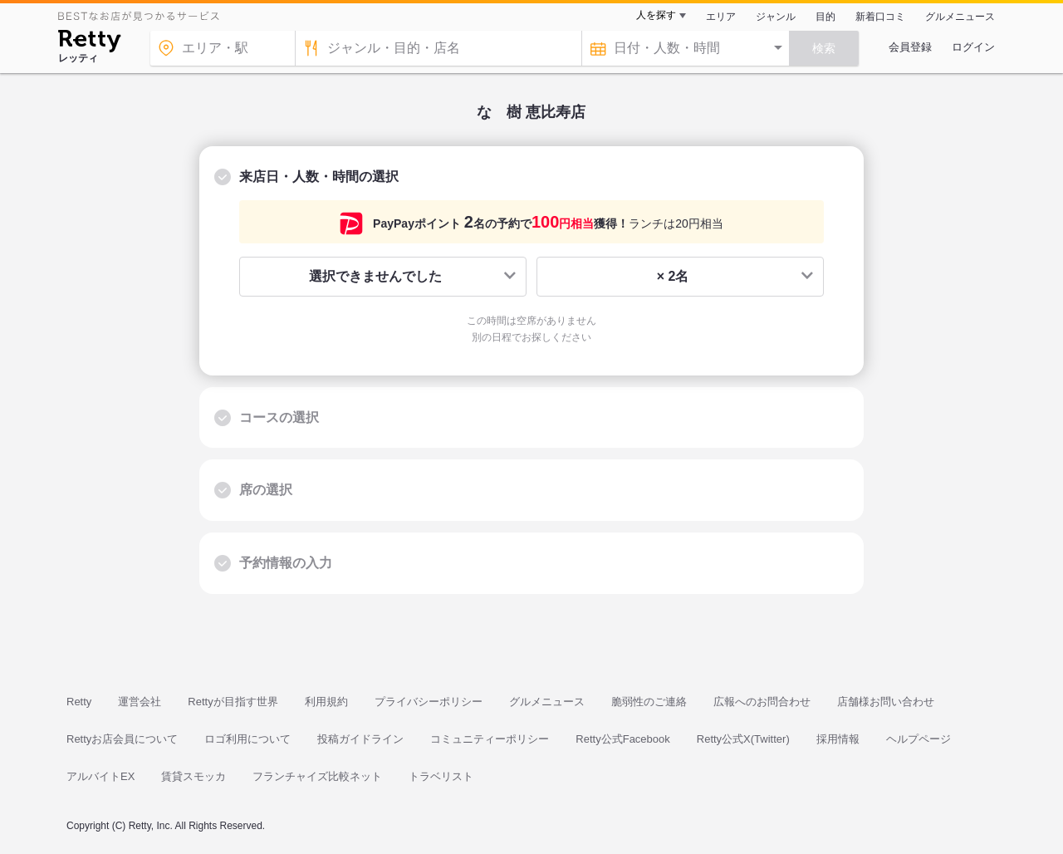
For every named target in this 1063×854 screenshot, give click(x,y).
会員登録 (910, 47)
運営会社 (139, 701)
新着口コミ (880, 16)
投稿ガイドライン (360, 739)
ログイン (973, 47)
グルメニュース (960, 16)
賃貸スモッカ (193, 776)
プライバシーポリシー (429, 701)
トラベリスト (441, 776)
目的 (825, 16)
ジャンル (776, 16)
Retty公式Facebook (622, 739)
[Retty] (89, 43)
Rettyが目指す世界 (232, 701)
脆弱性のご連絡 (649, 701)
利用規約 (326, 701)
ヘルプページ (918, 739)
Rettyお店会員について (122, 739)
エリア (721, 16)
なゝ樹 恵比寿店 (531, 112)
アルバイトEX (100, 776)
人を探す (656, 15)
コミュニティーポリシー (489, 739)
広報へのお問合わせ (762, 701)
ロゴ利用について (247, 739)
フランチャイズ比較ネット (317, 776)
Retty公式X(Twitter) (743, 739)
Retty (78, 701)
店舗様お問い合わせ (885, 701)
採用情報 (838, 739)
